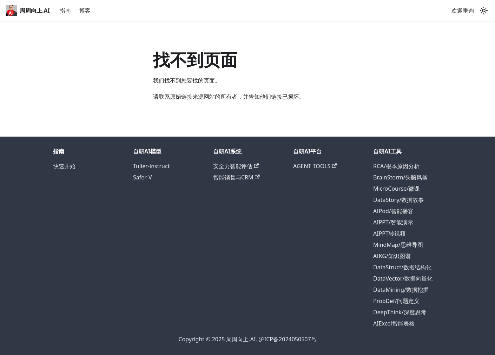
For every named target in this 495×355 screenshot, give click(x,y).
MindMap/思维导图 (398, 245)
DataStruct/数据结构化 (402, 267)
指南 (65, 10)
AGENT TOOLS (315, 166)
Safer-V (142, 177)
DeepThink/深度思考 (399, 312)
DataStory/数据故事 (398, 200)
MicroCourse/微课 (396, 188)
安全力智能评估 (236, 166)
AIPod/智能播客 (393, 211)
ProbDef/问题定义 (396, 301)
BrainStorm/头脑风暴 (400, 177)
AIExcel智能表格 (394, 323)
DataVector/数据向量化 (403, 278)
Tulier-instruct (151, 166)
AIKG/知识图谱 (392, 256)
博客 (85, 10)
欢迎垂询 (462, 10)
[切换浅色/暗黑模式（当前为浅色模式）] (483, 10)
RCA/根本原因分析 (396, 166)
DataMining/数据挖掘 (401, 290)
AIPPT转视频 (389, 233)
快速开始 (64, 166)
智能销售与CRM (236, 177)
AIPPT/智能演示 (393, 222)
